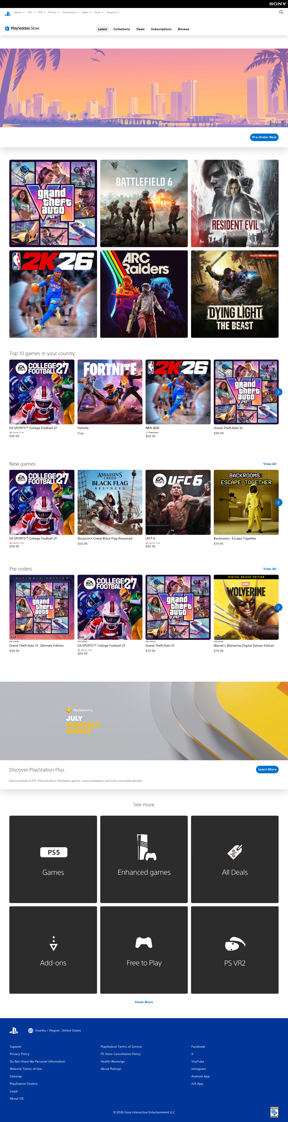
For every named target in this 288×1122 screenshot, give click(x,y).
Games (18, 12)
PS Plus (52, 12)
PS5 (30, 12)
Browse (183, 25)
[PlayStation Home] (8, 12)
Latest (102, 25)
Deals (140, 25)
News (85, 12)
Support (111, 12)
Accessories (69, 12)
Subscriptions (161, 25)
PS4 (40, 12)
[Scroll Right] (278, 388)
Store (97, 12)
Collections (121, 25)
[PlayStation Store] (23, 24)
